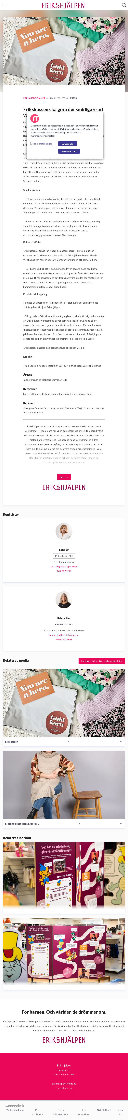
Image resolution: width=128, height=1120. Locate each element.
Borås (40, 412)
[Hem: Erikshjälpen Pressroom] (63, 5)
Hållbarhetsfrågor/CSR (54, 379)
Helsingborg (97, 408)
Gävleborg (49, 408)
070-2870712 (64, 571)
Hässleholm (29, 412)
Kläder (27, 379)
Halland (60, 408)
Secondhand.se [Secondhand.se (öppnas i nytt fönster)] (64, 1088)
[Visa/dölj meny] (5, 5)
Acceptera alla (69, 151)
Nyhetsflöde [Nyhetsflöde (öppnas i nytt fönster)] (104, 1109)
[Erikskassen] (64, 703)
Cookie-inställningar (41, 143)
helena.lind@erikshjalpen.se (64, 635)
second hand (57, 394)
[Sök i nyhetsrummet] (124, 5)
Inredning (36, 379)
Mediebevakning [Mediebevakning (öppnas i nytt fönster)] (15, 1109)
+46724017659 (64, 639)
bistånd (46, 394)
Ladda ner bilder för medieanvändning (102, 661)
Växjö (80, 408)
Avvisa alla (67, 143)
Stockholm (70, 408)
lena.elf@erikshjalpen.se (64, 566)
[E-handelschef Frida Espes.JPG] (64, 785)
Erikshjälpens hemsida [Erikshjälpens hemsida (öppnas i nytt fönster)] (64, 1083)
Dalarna (38, 408)
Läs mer (64, 477)
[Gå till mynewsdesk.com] (14, 1106)
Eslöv (87, 408)
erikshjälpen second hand (78, 394)
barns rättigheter (32, 394)
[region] (65, 135)
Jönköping (28, 408)
